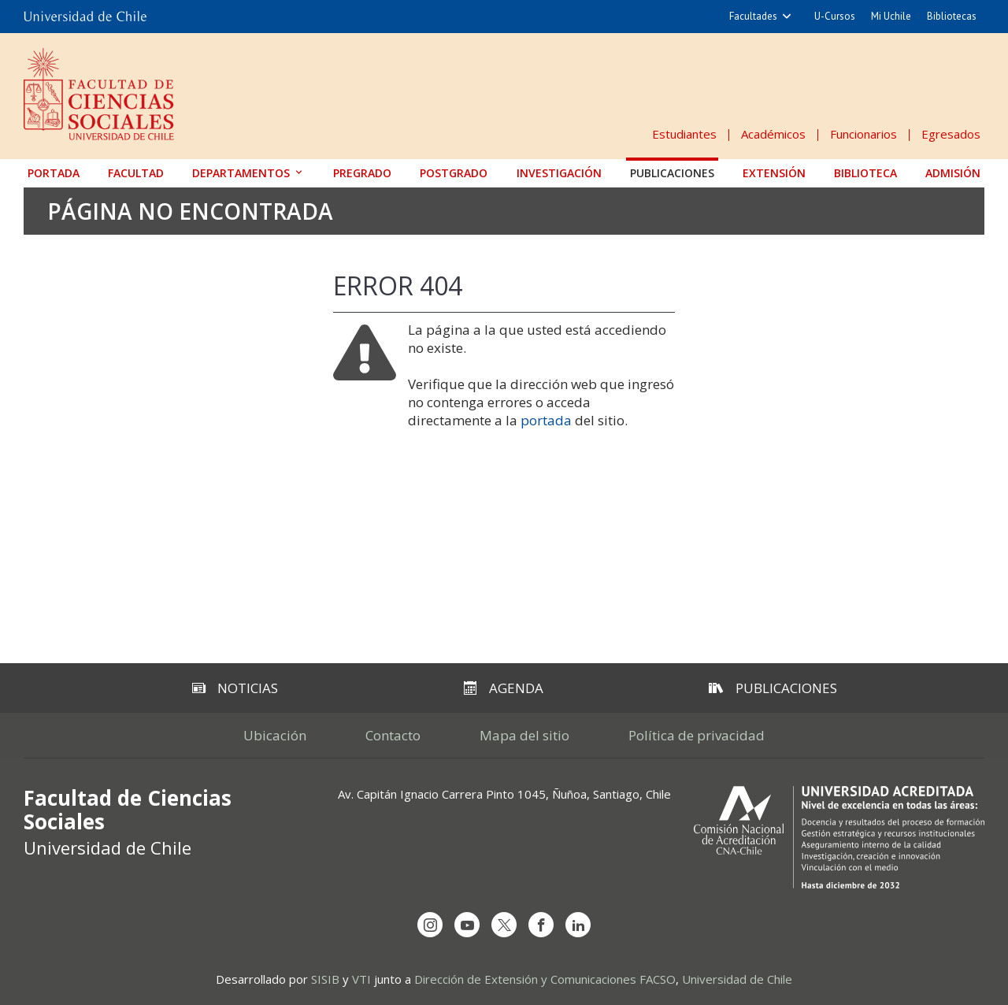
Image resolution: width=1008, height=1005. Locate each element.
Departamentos (241, 172)
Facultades (753, 16)
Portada (54, 172)
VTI (361, 979)
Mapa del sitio (524, 735)
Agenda (503, 688)
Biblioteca (865, 172)
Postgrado (453, 172)
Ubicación (274, 735)
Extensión (774, 172)
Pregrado (362, 172)
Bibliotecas (951, 16)
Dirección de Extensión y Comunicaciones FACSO (545, 979)
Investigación (559, 172)
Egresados (950, 134)
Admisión (952, 172)
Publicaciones (672, 172)
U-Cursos (834, 16)
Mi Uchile (891, 16)
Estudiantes (684, 134)
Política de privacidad (696, 735)
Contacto (393, 735)
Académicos (773, 134)
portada (546, 420)
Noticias (235, 688)
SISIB (325, 979)
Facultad (136, 172)
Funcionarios (863, 134)
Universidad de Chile (737, 979)
